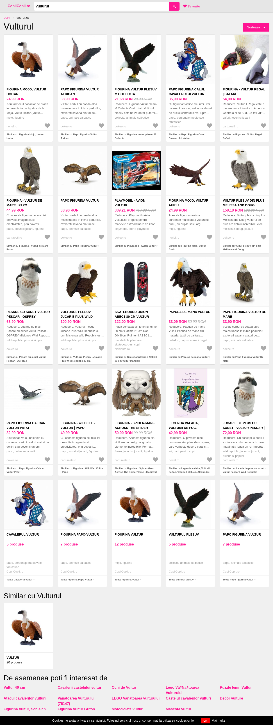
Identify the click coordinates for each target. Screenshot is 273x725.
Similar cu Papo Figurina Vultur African (79, 136)
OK (205, 720)
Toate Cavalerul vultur (19, 579)
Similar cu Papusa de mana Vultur (189, 357)
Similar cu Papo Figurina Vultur (79, 245)
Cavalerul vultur (23, 534)
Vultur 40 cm (14, 687)
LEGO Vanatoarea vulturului (136, 698)
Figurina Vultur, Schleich (25, 709)
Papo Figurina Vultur (80, 200)
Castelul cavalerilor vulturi (188, 698)
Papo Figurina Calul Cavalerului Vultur (187, 91)
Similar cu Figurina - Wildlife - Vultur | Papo (82, 470)
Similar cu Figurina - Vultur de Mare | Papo (28, 247)
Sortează (253, 27)
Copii (7, 17)
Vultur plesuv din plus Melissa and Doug (243, 203)
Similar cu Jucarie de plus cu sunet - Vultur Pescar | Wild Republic (244, 470)
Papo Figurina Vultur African (80, 91)
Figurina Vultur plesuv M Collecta (136, 91)
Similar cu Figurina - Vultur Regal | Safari (243, 136)
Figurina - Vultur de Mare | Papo (24, 203)
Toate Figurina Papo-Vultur (76, 579)
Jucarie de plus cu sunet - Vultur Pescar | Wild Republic (244, 427)
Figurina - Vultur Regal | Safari (244, 91)
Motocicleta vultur (127, 709)
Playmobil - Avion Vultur (130, 203)
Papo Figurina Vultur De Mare (244, 314)
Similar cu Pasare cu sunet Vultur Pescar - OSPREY (26, 359)
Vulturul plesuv (184, 534)
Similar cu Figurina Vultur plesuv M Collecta (135, 136)
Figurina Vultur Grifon (76, 709)
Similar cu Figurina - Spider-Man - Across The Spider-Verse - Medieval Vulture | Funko (136, 472)
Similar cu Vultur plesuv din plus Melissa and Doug (242, 247)
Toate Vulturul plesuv (181, 579)
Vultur (13, 657)
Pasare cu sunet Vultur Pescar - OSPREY (28, 314)
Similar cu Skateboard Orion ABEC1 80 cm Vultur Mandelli (136, 359)
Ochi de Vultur (124, 687)
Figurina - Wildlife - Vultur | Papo (78, 425)
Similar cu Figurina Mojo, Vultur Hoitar (25, 136)
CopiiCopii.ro (19, 6)
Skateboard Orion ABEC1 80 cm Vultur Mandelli (132, 316)
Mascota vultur (178, 709)
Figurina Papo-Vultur (80, 534)
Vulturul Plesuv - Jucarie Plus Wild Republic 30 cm (77, 316)
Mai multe (218, 720)
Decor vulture (231, 698)
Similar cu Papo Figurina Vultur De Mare (243, 359)
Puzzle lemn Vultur (236, 687)
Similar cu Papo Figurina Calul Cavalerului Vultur (187, 136)
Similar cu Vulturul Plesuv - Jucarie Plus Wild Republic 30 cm (81, 359)
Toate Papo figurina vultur (238, 579)
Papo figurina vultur (242, 534)
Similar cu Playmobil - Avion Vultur (135, 245)
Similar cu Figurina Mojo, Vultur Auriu (187, 247)
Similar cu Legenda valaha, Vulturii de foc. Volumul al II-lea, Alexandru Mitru (189, 472)
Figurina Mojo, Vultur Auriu (188, 203)
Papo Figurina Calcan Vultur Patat (26, 425)
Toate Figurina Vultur (127, 579)
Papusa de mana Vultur (189, 312)
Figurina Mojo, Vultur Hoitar (26, 91)
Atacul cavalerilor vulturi (25, 698)
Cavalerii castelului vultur (79, 687)
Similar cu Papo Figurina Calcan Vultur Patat (25, 470)
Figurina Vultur (129, 534)
